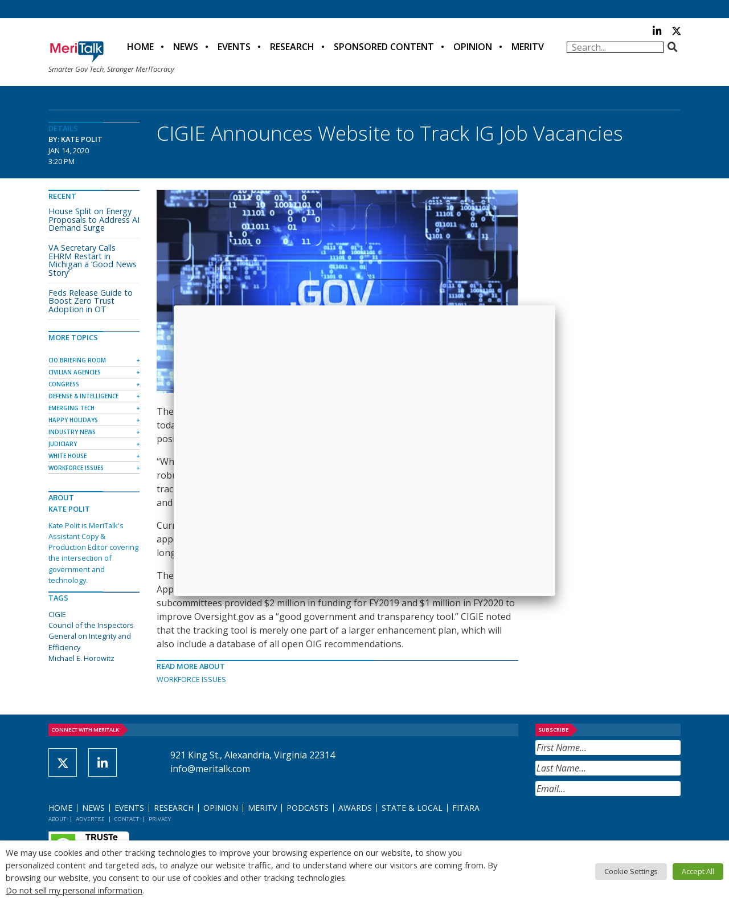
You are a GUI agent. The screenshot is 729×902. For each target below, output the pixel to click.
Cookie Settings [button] (631, 871)
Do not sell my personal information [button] (74, 890)
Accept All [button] (698, 871)
